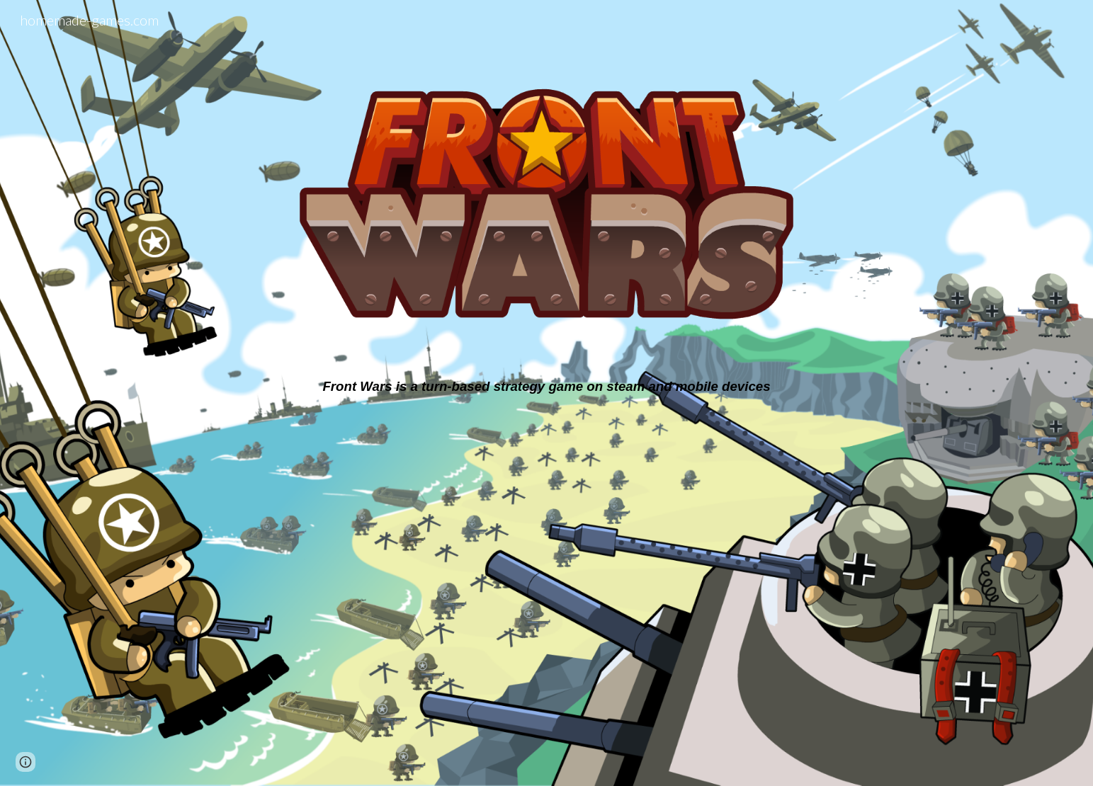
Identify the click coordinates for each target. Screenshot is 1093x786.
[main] (547, 386)
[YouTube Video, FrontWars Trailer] (547, 575)
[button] (25, 762)
